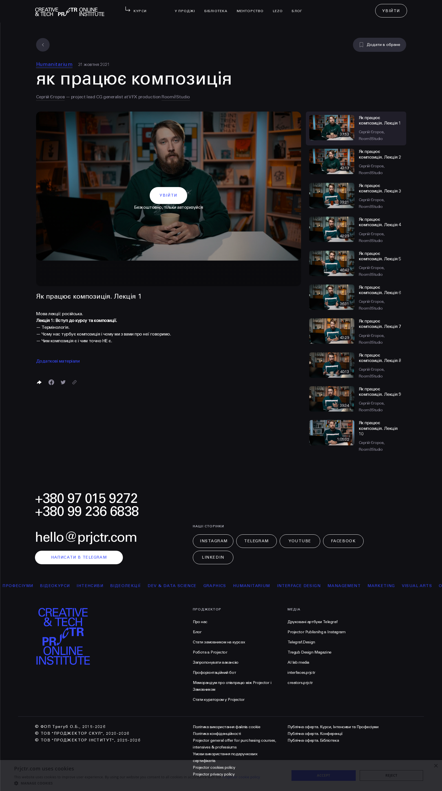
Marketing (391, 585)
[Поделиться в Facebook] (51, 382)
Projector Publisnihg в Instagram (317, 632)
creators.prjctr (300, 682)
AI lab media (298, 662)
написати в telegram (79, 557)
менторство (252, 7)
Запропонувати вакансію (215, 662)
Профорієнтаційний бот (214, 672)
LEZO (280, 7)
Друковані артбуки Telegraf (312, 621)
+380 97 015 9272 (86, 498)
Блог (299, 7)
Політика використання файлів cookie (226, 727)
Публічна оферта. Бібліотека (313, 740)
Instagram (214, 541)
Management (354, 585)
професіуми (28, 585)
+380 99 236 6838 (87, 511)
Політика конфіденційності (217, 733)
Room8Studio (176, 96)
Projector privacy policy (214, 774)
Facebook (343, 541)
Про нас (200, 621)
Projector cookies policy (214, 767)
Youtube (300, 541)
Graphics (224, 585)
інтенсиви (100, 585)
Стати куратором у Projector (219, 699)
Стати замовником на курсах (219, 642)
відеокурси (65, 585)
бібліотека (218, 7)
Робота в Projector (210, 652)
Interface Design (309, 585)
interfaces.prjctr (301, 672)
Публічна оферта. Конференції (315, 733)
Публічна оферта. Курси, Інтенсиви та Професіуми (333, 727)
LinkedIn (213, 557)
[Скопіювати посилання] (74, 382)
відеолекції (135, 585)
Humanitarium (54, 64)
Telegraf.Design (301, 642)
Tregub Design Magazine (310, 652)
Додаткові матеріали (58, 361)
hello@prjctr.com (86, 537)
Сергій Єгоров (50, 96)
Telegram (256, 541)
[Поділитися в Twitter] (63, 382)
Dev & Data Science (182, 585)
